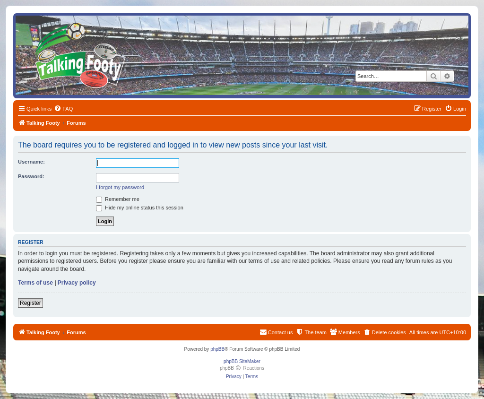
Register (30, 303)
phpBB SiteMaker (242, 361)
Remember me (117, 199)
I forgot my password (120, 187)
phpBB (217, 349)
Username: (31, 162)
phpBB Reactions (242, 368)
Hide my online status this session (139, 207)
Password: (31, 176)
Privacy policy (77, 282)
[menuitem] (63, 108)
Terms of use (35, 282)
